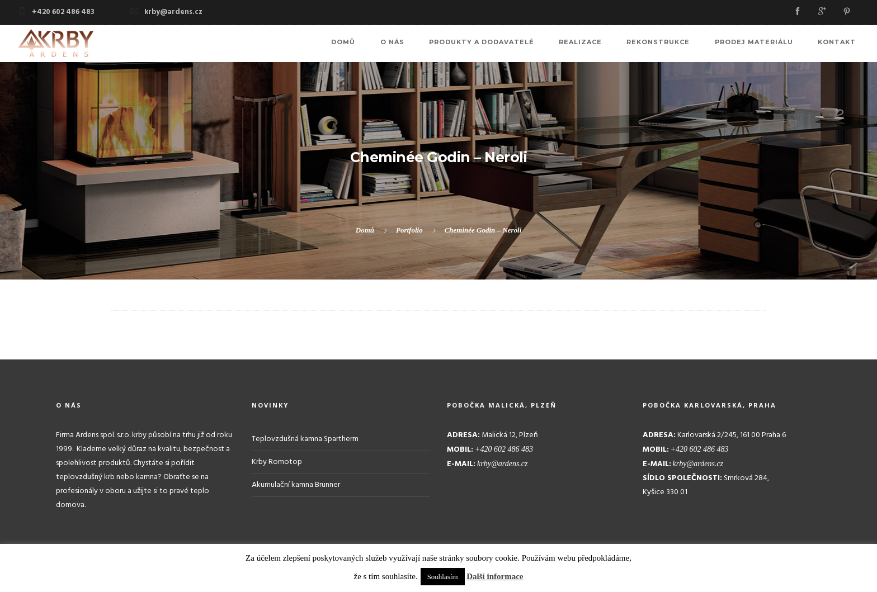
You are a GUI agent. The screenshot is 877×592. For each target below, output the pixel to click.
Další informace (494, 576)
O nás (430, 44)
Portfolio (409, 230)
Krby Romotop (277, 461)
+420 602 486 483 (63, 12)
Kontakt (840, 44)
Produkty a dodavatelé (512, 44)
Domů (388, 44)
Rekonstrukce (675, 44)
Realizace (604, 44)
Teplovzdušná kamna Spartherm (305, 438)
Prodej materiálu (764, 44)
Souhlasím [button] (442, 576)
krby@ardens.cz (173, 12)
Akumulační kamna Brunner (296, 484)
